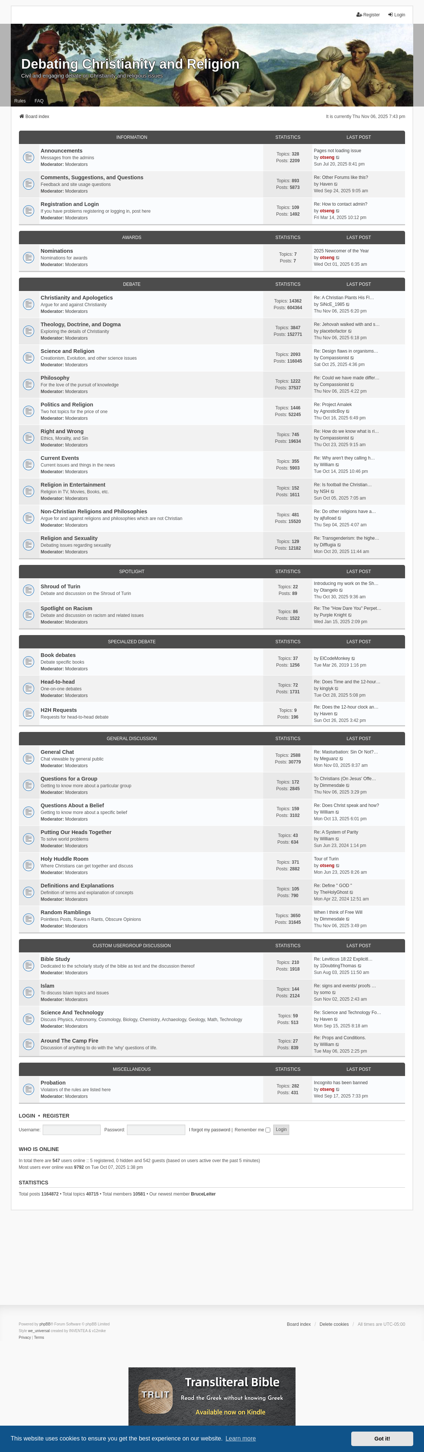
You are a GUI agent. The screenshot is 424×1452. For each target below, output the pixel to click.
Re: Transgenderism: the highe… (346, 538)
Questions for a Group (69, 779)
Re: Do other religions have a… (345, 511)
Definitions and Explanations (77, 886)
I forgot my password (209, 1129)
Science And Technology (72, 1013)
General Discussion (132, 738)
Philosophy (55, 378)
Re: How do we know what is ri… (346, 431)
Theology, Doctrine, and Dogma (81, 324)
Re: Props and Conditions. (340, 1037)
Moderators (76, 164)
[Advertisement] (212, 1262)
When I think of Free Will (338, 912)
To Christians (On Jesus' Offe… (345, 778)
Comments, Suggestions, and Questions (92, 177)
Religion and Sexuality (69, 538)
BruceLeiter (203, 1194)
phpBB (44, 1324)
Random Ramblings (66, 912)
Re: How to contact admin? (340, 204)
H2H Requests (59, 710)
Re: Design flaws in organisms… (346, 351)
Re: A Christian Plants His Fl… (344, 297)
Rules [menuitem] (20, 101)
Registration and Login (70, 204)
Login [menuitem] (396, 14)
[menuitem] (25, 1337)
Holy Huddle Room (65, 859)
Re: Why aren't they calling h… (344, 458)
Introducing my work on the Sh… (346, 583)
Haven (326, 184)
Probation (53, 1083)
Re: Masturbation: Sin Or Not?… (346, 752)
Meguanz (329, 758)
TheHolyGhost (334, 892)
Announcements (62, 151)
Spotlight (131, 571)
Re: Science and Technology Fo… (347, 1012)
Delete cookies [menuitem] (334, 1324)
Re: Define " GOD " (333, 885)
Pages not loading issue (337, 150)
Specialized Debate (132, 641)
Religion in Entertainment (73, 485)
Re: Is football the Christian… (343, 484)
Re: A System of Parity (336, 832)
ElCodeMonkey (335, 658)
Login (27, 1116)
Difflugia (328, 544)
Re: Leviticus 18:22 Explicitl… (343, 959)
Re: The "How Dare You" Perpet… (347, 608)
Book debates (58, 655)
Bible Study (55, 959)
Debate (131, 284)
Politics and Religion (67, 405)
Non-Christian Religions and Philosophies (94, 511)
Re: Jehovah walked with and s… (346, 324)
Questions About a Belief (72, 805)
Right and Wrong (62, 431)
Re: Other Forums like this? (341, 177)
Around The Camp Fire (69, 1041)
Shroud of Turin (61, 586)
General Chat (57, 752)
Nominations (57, 251)
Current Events (60, 458)
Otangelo (329, 590)
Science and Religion (68, 351)
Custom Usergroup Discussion (132, 945)
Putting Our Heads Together (76, 832)
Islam (48, 986)
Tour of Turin (326, 858)
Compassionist (334, 357)
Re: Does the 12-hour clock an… (346, 707)
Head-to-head (58, 682)
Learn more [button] (240, 1438)
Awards (131, 237)
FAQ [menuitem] (39, 101)
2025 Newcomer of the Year (341, 251)
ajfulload (328, 518)
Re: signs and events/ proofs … (345, 985)
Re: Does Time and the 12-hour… (347, 681)
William (327, 464)
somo (325, 992)
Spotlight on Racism (66, 608)
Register (56, 1116)
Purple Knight (333, 615)
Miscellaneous (132, 1069)
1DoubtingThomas (338, 965)
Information (131, 137)
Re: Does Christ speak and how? (346, 805)
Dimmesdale (332, 785)
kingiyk (326, 688)
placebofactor (333, 331)
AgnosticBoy (332, 411)
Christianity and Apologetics (77, 298)
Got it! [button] (382, 1439)
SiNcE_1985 (332, 304)
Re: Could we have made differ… (346, 377)
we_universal (39, 1331)
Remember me (252, 1129)
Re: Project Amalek (333, 404)
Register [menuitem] (368, 14)
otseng (327, 157)
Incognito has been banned (341, 1082)
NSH (324, 491)
